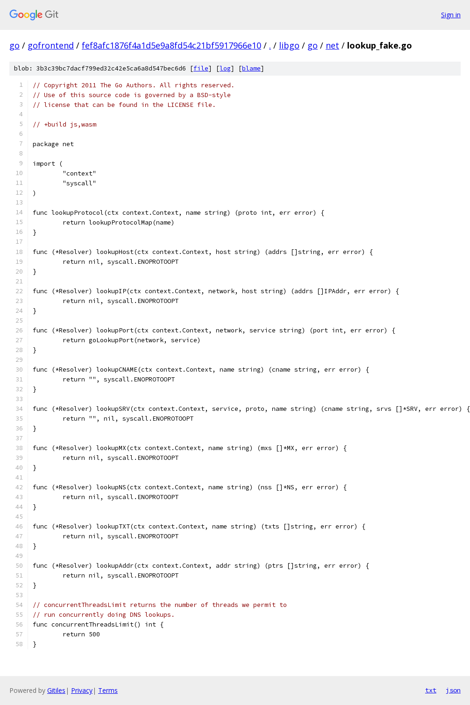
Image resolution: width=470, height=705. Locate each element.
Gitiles (56, 690)
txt (430, 690)
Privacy (82, 690)
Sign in (451, 14)
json (453, 690)
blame (251, 68)
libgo (289, 45)
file (200, 68)
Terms (108, 690)
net (332, 45)
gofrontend (51, 45)
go (14, 45)
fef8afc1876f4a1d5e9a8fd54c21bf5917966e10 (171, 45)
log (225, 68)
